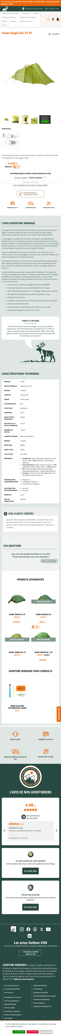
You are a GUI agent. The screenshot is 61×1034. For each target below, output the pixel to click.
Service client (15, 739)
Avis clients (8, 1018)
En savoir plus (30, 871)
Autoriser (45, 121)
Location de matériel (12, 1011)
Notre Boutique (10, 1004)
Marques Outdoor (40, 985)
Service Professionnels (12, 1015)
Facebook (28, 929)
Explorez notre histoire (24, 979)
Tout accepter (18, 1032)
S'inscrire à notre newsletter (30, 953)
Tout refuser (32, 1032)
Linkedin (29, 936)
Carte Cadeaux (39, 1003)
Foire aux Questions (11, 1001)
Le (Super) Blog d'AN (11, 989)
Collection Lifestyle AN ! (42, 1006)
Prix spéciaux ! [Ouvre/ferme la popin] (59, 714)
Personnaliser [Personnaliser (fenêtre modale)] (46, 1032)
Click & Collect (9, 1008)
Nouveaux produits (40, 992)
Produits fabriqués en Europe (44, 996)
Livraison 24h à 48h (31, 207)
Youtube (48, 929)
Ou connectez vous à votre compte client (31, 185)
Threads (35, 929)
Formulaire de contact (12, 997)
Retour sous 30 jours (48, 207)
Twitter (41, 929)
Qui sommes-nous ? (11, 985)
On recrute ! (8, 992)
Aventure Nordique (14, 965)
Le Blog (14, 929)
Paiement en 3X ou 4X (12, 207)
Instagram (21, 929)
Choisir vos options (21, 178)
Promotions (37, 989)
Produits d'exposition (41, 999)
